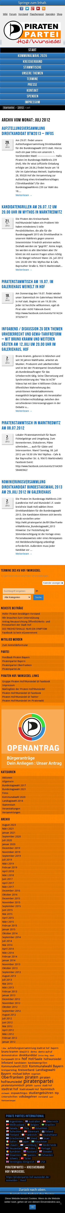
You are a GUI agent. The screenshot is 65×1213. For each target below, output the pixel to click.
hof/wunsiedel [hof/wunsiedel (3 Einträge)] (52, 1059)
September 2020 (11, 836)
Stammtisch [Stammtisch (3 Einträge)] (47, 1089)
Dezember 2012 (11, 999)
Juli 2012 (7, 1018)
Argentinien (14, 1121)
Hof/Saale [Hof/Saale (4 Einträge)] (35, 1059)
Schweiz (12, 1158)
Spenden (50, 14)
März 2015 (8, 921)
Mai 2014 (7, 945)
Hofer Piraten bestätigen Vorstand (21, 613)
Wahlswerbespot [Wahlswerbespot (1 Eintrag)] (8, 1100)
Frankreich (29, 1134)
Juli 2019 (7, 859)
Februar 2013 (9, 991)
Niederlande (47, 1145)
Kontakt (32, 90)
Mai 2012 (7, 1026)
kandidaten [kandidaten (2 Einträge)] (20, 1062)
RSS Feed (43, 8)
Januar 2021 (8, 832)
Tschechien (13, 1131)
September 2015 (11, 906)
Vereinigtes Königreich (20, 1161)
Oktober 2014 (10, 933)
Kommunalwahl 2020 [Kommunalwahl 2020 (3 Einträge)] (14, 1066)
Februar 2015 (9, 925)
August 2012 (9, 1014)
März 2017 (8, 886)
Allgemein (8, 781)
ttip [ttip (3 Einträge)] (57, 1093)
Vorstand (23, 14)
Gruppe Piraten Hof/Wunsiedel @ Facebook (26, 681)
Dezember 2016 (11, 890)
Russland (29, 1151)
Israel (45, 1138)
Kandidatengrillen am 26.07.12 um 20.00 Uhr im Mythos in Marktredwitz (32, 210)
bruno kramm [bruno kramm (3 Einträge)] (9, 1051)
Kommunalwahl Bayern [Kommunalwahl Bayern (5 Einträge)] (46, 1066)
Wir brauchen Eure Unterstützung (20, 617)
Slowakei (45, 1151)
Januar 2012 (8, 1041)
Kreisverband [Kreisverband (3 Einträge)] (26, 1070)
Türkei (26, 1158)
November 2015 (11, 902)
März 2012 (8, 1034)
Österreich (50, 1121)
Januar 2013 (8, 995)
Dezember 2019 (11, 848)
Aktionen (7, 777)
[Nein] (60, 1203)
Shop (59, 14)
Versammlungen (11, 812)
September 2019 (11, 855)
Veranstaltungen (11, 808)
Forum (13, 14)
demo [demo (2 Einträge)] (34, 1051)
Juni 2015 (7, 910)
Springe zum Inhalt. (32, 2)
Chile (24, 1128)
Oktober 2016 (10, 894)
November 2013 (11, 964)
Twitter (27, 8)
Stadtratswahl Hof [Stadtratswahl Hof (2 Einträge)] (29, 1089)
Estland (47, 1131)
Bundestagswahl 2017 (14, 785)
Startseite (8, 107)
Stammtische (32, 67)
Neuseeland (14, 1148)
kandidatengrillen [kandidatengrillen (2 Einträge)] (37, 1062)
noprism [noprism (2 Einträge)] (36, 1073)
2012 (21, 107)
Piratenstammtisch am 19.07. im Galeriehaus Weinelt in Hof (27, 284)
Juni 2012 (7, 1022)
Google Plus (32, 8)
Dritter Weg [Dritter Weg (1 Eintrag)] (43, 1055)
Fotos (5, 793)
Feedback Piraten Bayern (16, 657)
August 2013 (9, 976)
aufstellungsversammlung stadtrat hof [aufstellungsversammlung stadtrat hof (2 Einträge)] (28, 1048)
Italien (11, 1141)
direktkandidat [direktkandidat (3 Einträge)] (28, 1055)
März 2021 (8, 828)
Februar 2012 (9, 1038)
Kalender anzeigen (53, 583)
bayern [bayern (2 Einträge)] (54, 1048)
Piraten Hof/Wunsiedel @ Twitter (20, 696)
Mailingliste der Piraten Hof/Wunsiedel (23, 689)
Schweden (45, 1155)
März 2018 (8, 875)
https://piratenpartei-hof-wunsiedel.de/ (27, 1177)
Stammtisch (8, 804)
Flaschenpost (37, 14)
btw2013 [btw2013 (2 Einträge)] (24, 1051)
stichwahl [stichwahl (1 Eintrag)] (5, 1093)
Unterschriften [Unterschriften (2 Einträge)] (9, 1096)
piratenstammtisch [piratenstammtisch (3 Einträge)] (12, 1085)
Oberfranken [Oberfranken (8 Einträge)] (12, 1077)
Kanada (11, 1128)
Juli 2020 (7, 840)
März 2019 (8, 863)
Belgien (33, 1124)
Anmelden (12, 1180)
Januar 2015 (8, 929)
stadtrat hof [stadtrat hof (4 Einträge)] (9, 1089)
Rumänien (13, 1151)
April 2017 (8, 883)
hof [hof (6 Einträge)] (24, 1059)
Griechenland (15, 1138)
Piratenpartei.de (11, 669)
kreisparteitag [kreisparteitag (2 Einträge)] (9, 1070)
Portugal (44, 1148)
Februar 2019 (9, 867)
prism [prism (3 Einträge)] (29, 1085)
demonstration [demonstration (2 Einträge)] (9, 1055)
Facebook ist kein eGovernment (19, 632)
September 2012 (11, 1011)
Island (32, 1138)
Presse (32, 85)
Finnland (12, 1134)
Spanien (30, 1155)
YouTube (38, 8)
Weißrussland (15, 1124)
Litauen (12, 1145)
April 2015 (8, 917)
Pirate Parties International (25, 1116)
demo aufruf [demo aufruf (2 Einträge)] (45, 1051)
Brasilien (48, 1124)
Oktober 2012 (10, 1007)
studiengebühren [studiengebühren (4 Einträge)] (41, 1093)
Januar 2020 (8, 844)
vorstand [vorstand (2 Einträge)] (43, 1096)
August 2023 (9, 824)
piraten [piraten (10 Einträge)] (31, 1077)
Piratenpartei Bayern (13, 661)
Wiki (5, 14)
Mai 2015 (7, 914)
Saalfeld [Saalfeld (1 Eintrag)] (37, 1086)
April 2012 (8, 1030)
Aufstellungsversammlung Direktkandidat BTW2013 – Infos (28, 131)
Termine (32, 79)
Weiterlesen (24, 195)
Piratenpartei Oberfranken (17, 665)
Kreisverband (32, 62)
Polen (30, 1148)
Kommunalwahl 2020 (13, 797)
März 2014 (8, 952)
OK (32, 1207)
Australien (32, 1121)
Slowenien (13, 1155)
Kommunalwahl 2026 (32, 56)
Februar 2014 (9, 956)
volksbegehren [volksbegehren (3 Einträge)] (28, 1096)
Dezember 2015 (11, 898)
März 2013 (8, 987)
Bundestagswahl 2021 (14, 789)
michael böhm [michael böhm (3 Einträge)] (21, 1073)
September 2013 (11, 972)
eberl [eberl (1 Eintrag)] (52, 1055)
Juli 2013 (7, 979)
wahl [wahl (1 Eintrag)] (51, 1097)
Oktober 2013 (10, 968)
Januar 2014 (8, 960)
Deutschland (48, 1134)
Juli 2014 (7, 941)
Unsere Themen (32, 73)
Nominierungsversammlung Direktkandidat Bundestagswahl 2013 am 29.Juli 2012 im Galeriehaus (32, 487)
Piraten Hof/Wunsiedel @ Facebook (21, 693)
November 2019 (11, 852)
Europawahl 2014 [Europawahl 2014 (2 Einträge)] (10, 1059)
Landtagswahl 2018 (12, 800)
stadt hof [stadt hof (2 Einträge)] (47, 1085)
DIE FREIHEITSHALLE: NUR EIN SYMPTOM (24, 628)
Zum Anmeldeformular (15, 645)
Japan (24, 1141)
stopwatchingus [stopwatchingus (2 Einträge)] (19, 1093)
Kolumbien (39, 1128)
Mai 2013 (7, 983)
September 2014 (11, 937)
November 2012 (11, 1003)
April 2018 (8, 871)
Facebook (21, 8)
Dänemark (31, 1131)
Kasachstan (39, 1141)
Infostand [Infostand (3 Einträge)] (7, 1062)
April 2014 (8, 948)
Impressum (32, 102)
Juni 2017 (7, 879)
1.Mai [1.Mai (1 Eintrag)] (3, 1048)
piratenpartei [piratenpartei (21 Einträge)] (38, 1081)
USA (41, 1161)
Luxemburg (28, 1145)
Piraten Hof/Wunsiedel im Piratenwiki (23, 700)
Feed (23, 1180)
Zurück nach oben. (32, 1189)
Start (32, 50)
